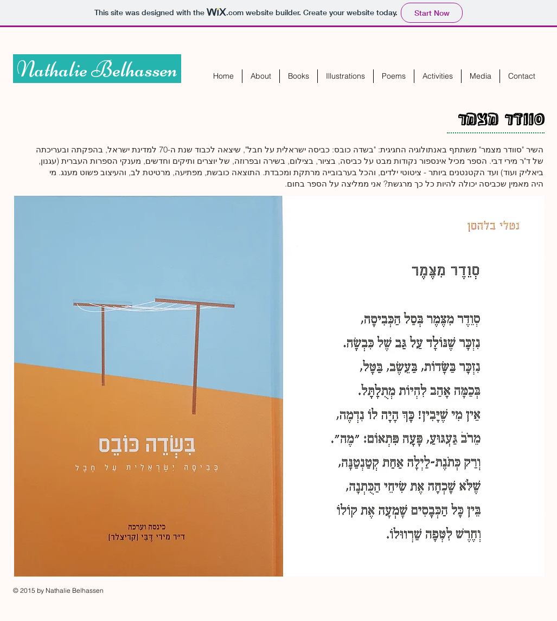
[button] (298, 76)
